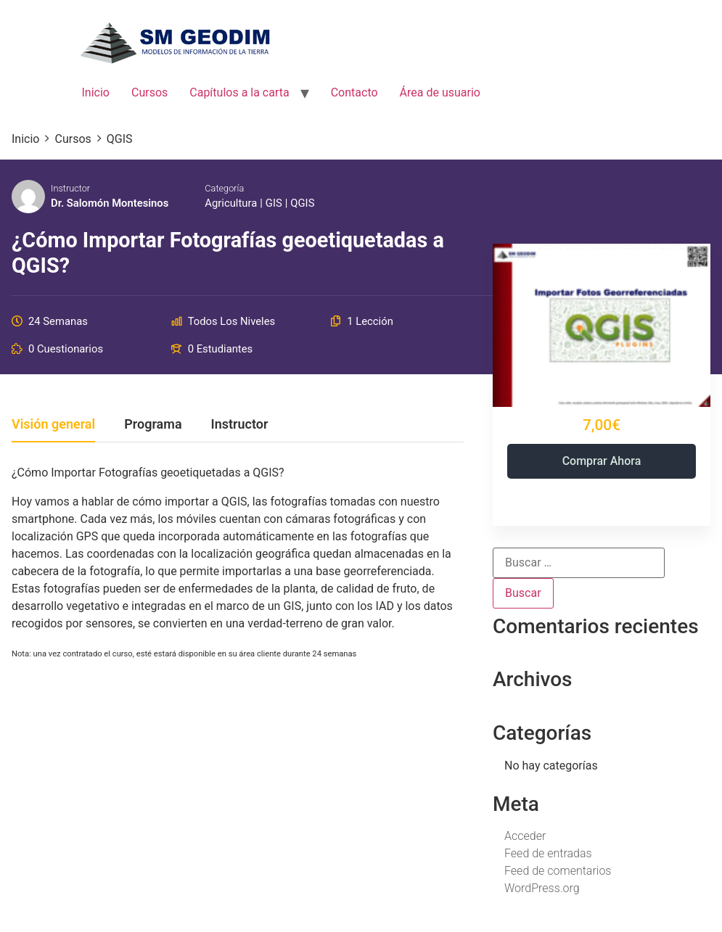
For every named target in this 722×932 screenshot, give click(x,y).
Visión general (53, 425)
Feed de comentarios (557, 871)
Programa (152, 425)
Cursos (149, 92)
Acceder (525, 836)
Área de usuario (440, 92)
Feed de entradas (548, 853)
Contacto (354, 92)
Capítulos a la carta (239, 92)
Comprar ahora (601, 461)
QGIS (302, 203)
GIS (274, 203)
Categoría (224, 188)
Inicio (96, 92)
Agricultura (231, 203)
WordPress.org (542, 888)
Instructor (70, 188)
